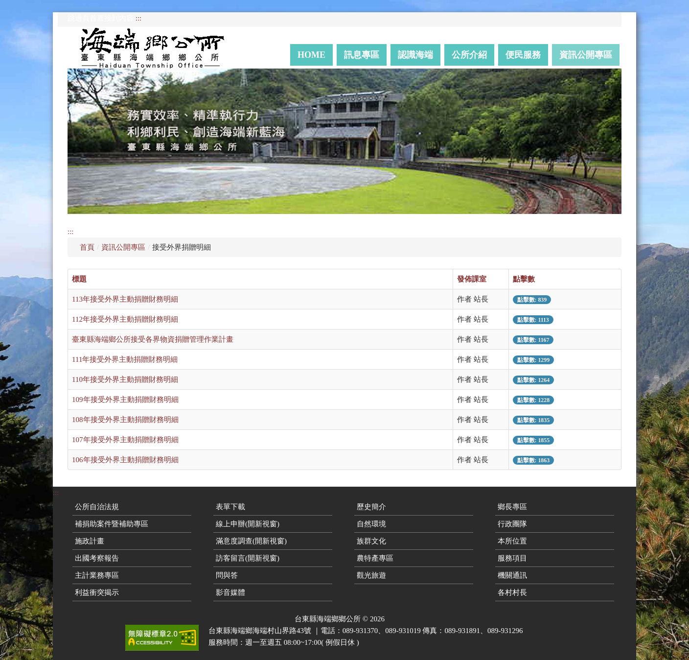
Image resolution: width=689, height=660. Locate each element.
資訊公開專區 (585, 55)
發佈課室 (471, 279)
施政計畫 (89, 541)
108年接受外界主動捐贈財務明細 (125, 420)
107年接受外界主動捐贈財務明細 (125, 440)
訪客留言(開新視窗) (247, 558)
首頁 (87, 247)
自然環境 (371, 524)
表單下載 (230, 507)
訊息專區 (361, 55)
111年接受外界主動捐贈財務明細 (125, 359)
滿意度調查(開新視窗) (251, 541)
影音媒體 (230, 592)
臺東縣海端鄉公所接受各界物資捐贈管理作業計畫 (152, 339)
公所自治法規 (97, 507)
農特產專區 (375, 558)
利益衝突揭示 (97, 592)
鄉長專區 (512, 507)
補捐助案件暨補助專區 (111, 524)
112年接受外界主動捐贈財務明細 (125, 319)
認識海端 (415, 55)
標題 (79, 279)
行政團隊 (512, 524)
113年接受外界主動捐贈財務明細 (125, 299)
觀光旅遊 (371, 575)
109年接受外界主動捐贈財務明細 (125, 399)
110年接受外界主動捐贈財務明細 (125, 379)
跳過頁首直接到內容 (101, 18)
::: (139, 18)
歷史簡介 (371, 507)
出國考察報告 (97, 558)
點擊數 (524, 279)
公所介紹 (469, 55)
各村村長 (512, 592)
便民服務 (523, 55)
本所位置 (512, 541)
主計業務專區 (97, 575)
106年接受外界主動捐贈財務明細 (125, 460)
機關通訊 (512, 575)
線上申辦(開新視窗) (247, 524)
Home (311, 55)
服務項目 (512, 558)
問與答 (227, 575)
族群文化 (371, 541)
